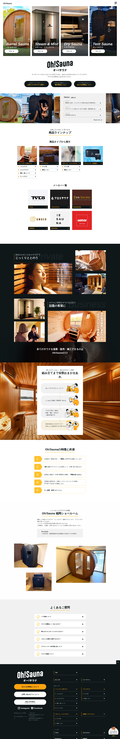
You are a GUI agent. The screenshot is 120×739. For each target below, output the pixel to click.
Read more (97, 120)
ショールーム (86, 679)
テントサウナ (22, 176)
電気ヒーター (44, 170)
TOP (56, 672)
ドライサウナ (86, 689)
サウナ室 (43, 166)
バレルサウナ (22, 166)
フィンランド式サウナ (61, 689)
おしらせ (57, 679)
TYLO (56, 732)
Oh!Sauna (7, 3)
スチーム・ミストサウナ (62, 714)
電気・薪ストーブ (24, 173)
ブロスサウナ (86, 732)
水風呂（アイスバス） (89, 714)
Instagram (25, 708)
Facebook (38, 708)
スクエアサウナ (23, 170)
